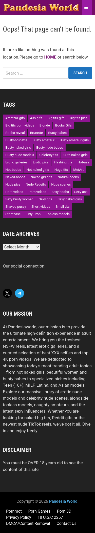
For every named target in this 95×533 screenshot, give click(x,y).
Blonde (45, 125)
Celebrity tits (48, 155)
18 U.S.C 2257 (50, 517)
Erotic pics (41, 162)
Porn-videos (14, 192)
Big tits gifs (56, 118)
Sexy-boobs (60, 192)
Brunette (36, 133)
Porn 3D (64, 511)
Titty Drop (33, 214)
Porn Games (39, 511)
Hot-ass (83, 162)
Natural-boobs (68, 177)
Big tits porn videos (19, 125)
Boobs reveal (15, 133)
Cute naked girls (75, 155)
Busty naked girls (18, 147)
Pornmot (14, 511)
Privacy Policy (18, 517)
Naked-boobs (15, 177)
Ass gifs (36, 118)
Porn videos (37, 192)
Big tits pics (78, 118)
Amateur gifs (15, 118)
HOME (50, 57)
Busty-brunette (16, 140)
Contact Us (66, 523)
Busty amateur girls (74, 140)
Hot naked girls (37, 170)
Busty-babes (57, 133)
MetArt (78, 170)
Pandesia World (63, 501)
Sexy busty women (19, 199)
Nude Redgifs (36, 184)
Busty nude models (19, 155)
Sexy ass (80, 192)
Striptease (13, 214)
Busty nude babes (49, 147)
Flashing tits (63, 162)
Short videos (40, 206)
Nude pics (12, 184)
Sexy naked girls (70, 199)
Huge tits (61, 170)
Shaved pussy (15, 206)
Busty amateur (43, 140)
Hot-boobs (13, 170)
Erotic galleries (16, 162)
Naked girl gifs (41, 177)
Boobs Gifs (63, 125)
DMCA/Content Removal (28, 523)
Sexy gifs (45, 199)
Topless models (58, 214)
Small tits (62, 206)
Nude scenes (61, 184)
